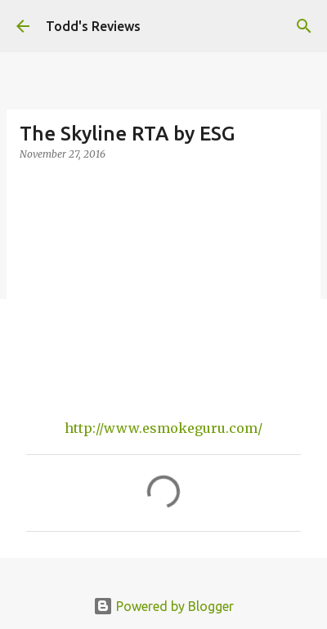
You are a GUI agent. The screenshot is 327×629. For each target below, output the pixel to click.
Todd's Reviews (93, 26)
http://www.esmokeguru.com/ (163, 428)
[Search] (304, 26)
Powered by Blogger (163, 606)
